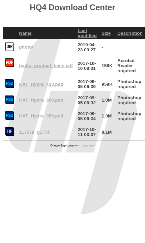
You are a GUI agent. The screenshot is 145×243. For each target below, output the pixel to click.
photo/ (26, 47)
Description (130, 33)
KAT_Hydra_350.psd (41, 115)
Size (106, 33)
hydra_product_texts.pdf (46, 65)
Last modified (87, 33)
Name (25, 33)
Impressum (86, 145)
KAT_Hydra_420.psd (41, 84)
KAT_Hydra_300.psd (41, 100)
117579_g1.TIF (35, 132)
